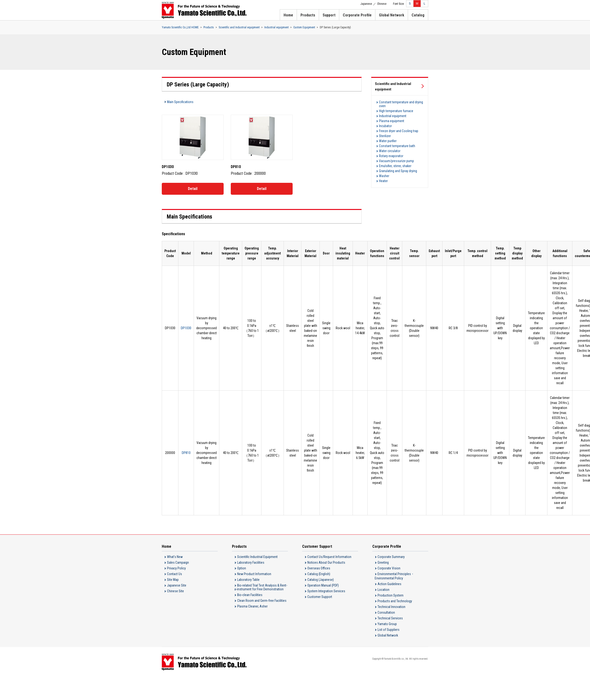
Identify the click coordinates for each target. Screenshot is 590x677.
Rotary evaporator (391, 156)
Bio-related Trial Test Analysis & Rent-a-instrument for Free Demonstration (260, 587)
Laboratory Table (248, 580)
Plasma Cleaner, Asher (252, 606)
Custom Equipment (304, 27)
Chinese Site (175, 591)
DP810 (186, 453)
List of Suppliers (388, 630)
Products (307, 15)
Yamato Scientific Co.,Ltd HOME (180, 27)
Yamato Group (387, 624)
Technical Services (390, 618)
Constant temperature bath (397, 146)
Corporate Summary (391, 557)
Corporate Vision (389, 568)
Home (288, 15)
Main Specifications (180, 102)
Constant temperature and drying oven (401, 104)
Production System (390, 595)
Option (241, 568)
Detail (192, 188)
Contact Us (174, 574)
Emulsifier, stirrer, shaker (395, 166)
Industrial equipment (276, 27)
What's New (175, 557)
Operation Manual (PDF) (323, 585)
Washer (384, 176)
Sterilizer (385, 136)
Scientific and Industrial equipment (239, 27)
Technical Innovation (391, 607)
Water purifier (388, 141)
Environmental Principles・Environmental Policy (394, 576)
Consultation (386, 612)
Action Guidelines (389, 584)
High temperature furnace (396, 111)
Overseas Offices (318, 568)
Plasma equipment (391, 121)
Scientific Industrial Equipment (257, 557)
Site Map (173, 580)
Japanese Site (176, 585)
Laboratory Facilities (250, 562)
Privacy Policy (176, 568)
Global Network (391, 15)
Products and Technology (395, 601)
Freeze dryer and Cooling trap (398, 131)
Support (329, 15)
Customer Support (319, 597)
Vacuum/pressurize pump (396, 161)
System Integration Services (326, 591)
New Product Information (254, 574)
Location (383, 590)
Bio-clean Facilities (249, 595)
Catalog (418, 15)
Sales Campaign (178, 562)
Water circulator (389, 151)
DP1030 (186, 328)
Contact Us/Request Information (329, 557)
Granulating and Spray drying (398, 171)
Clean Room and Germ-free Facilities (261, 600)
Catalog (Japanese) (320, 580)
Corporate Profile (357, 15)
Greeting (383, 562)
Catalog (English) (318, 574)
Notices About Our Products (326, 562)
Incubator (385, 126)
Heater (383, 181)
